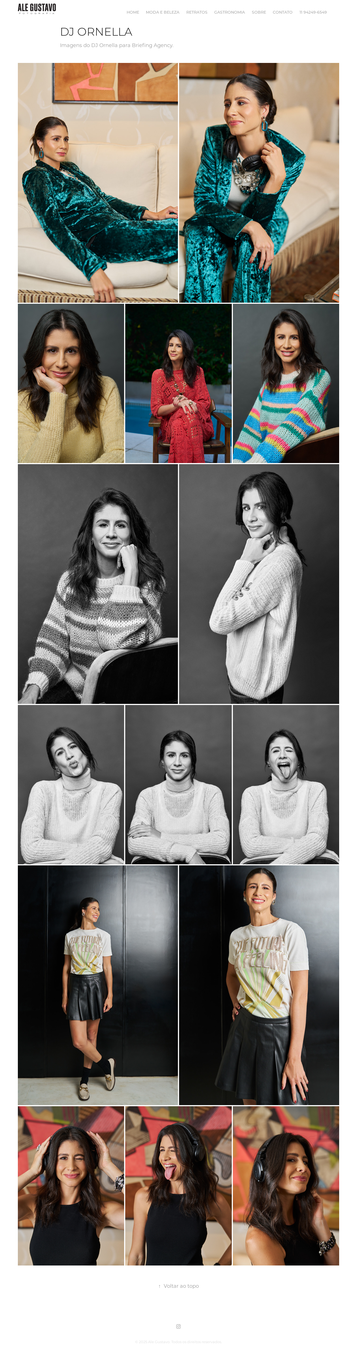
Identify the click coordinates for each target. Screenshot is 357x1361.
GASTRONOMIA (229, 12)
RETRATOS (197, 12)
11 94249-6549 (313, 12)
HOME (133, 12)
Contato (283, 12)
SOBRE (259, 12)
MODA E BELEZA (162, 12)
